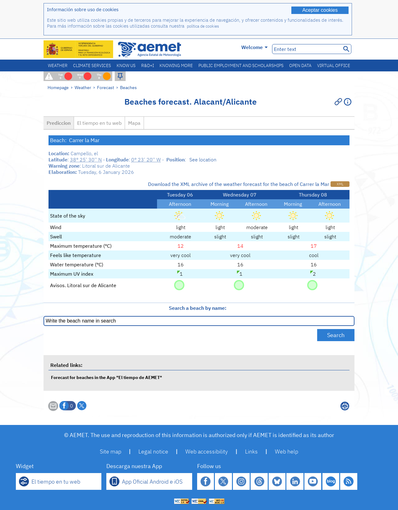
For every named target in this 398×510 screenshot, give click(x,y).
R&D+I (147, 65)
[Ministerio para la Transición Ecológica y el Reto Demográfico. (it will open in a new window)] (79, 49)
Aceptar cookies (320, 10)
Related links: (66, 365)
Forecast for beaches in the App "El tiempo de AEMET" (106, 377)
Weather (57, 65)
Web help (286, 451)
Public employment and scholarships (241, 65)
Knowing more (176, 65)
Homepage (58, 87)
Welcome (254, 47)
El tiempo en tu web (99, 123)
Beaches (128, 87)
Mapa (134, 123)
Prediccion (59, 123)
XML (340, 184)
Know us (126, 65)
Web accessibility (206, 451)
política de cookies (203, 26)
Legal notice (153, 451)
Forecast (105, 87)
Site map (110, 451)
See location (202, 159)
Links (251, 451)
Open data (300, 65)
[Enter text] (306, 49)
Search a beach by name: (197, 308)
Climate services (92, 65)
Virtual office (333, 65)
